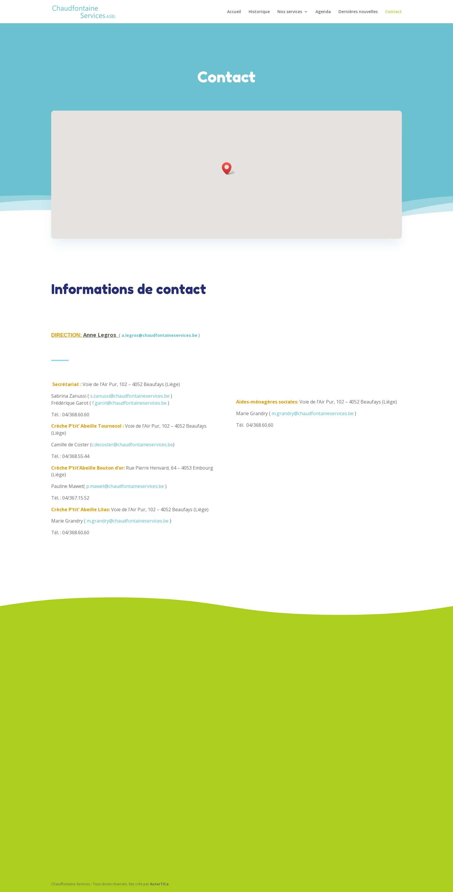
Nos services (289, 12)
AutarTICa (159, 884)
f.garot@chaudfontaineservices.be (129, 388)
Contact (393, 12)
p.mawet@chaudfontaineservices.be (125, 472)
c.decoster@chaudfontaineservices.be (132, 430)
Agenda (323, 12)
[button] (228, 168)
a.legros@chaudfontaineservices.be (159, 329)
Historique (259, 12)
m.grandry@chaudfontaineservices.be (128, 507)
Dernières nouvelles (358, 12)
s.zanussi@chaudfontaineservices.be (130, 381)
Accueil (234, 12)
